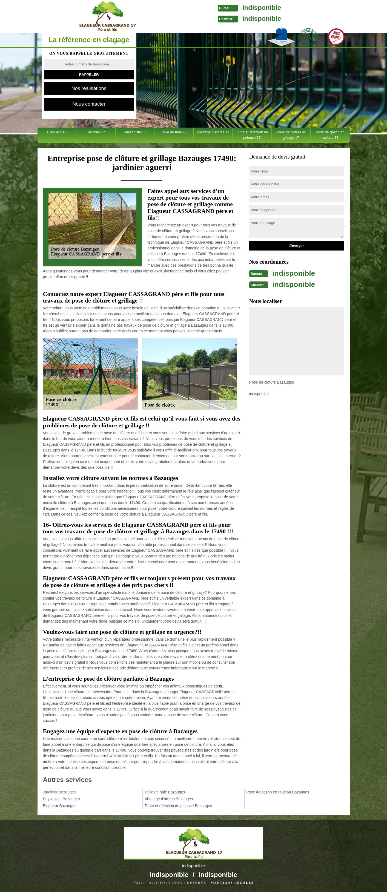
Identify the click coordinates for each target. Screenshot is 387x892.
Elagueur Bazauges (59, 806)
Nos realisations (88, 88)
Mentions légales (232, 883)
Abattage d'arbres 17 (212, 132)
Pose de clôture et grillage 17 (291, 135)
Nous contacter (88, 104)
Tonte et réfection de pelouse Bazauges (178, 806)
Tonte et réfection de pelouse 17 (252, 135)
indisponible (206, 7)
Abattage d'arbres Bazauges (169, 799)
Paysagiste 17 (135, 132)
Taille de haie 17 (174, 132)
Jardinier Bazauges (59, 792)
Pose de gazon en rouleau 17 (330, 135)
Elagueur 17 (56, 132)
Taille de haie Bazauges (165, 792)
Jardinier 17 (96, 132)
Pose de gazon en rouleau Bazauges (277, 792)
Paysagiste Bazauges (61, 799)
